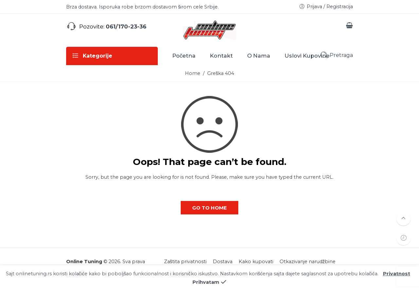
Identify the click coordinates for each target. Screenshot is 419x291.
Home (192, 73)
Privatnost (396, 279)
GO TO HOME (209, 208)
